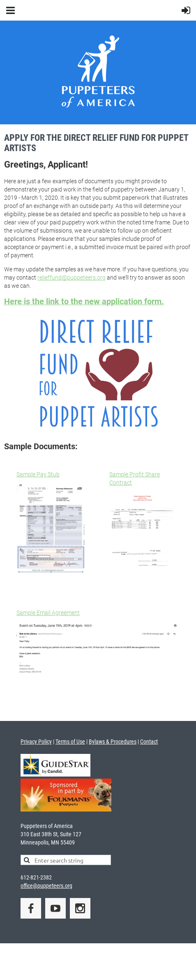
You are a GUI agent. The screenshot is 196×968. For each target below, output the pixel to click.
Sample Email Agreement (48, 612)
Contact (149, 741)
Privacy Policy (36, 741)
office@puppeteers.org (46, 885)
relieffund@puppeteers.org (71, 277)
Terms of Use (70, 741)
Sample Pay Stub (38, 474)
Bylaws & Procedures (112, 741)
